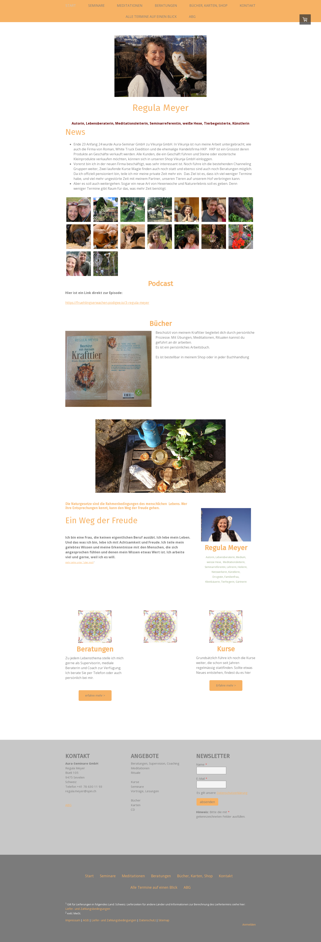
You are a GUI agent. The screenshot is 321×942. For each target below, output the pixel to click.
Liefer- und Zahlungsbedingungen (87, 909)
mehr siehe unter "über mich (79, 562)
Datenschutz (147, 920)
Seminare (96, 5)
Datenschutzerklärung (232, 793)
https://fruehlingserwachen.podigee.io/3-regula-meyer (107, 302)
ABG (192, 16)
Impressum (72, 920)
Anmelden (249, 924)
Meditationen (129, 5)
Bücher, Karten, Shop (208, 5)
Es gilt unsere (222, 793)
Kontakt (247, 5)
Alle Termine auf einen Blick (151, 16)
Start (71, 5)
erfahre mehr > (95, 695)
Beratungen (166, 5)
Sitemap (163, 920)
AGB (86, 920)
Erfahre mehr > (226, 685)
